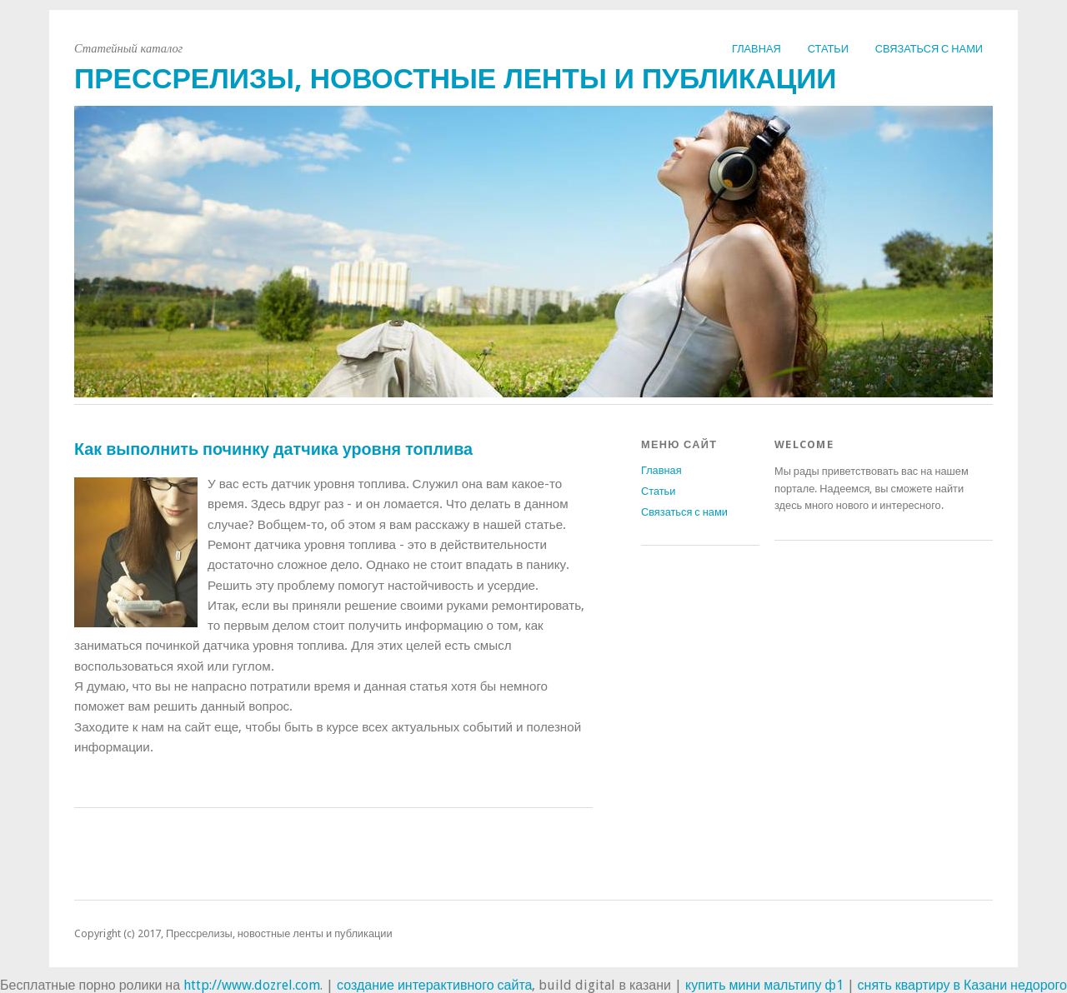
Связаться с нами (929, 48)
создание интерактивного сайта (434, 985)
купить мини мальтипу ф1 (764, 985)
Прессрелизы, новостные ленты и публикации (455, 78)
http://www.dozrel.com (251, 985)
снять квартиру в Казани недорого (962, 985)
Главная (756, 48)
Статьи (828, 48)
